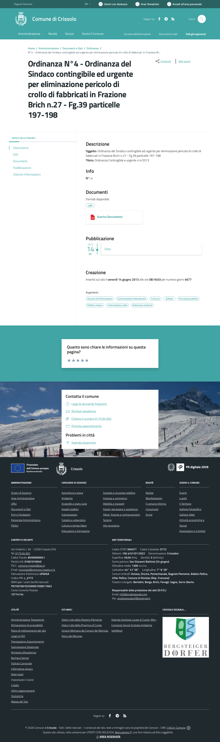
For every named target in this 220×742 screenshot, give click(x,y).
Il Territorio (185, 504)
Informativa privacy (22, 669)
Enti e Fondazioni (21, 515)
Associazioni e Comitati (192, 531)
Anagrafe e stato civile (74, 504)
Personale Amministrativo (25, 520)
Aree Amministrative (22, 498)
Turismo (107, 520)
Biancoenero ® (123, 732)
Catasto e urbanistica (73, 520)
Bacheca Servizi (20, 658)
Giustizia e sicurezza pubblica (119, 493)
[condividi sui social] (163, 61)
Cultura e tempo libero (74, 525)
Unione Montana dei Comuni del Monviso (85, 631)
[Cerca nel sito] (202, 19)
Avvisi (149, 515)
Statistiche (17, 696)
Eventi (183, 493)
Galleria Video (187, 515)
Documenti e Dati (73, 48)
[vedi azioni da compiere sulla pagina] (181, 61)
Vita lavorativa (111, 525)
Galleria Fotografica (190, 509)
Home (31, 48)
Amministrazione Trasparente (27, 620)
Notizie (149, 493)
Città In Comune (176, 728)
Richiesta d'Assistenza (23, 652)
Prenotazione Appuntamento (27, 641)
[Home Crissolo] (45, 19)
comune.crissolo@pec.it (31, 566)
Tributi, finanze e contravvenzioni (121, 515)
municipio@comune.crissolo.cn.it (37, 570)
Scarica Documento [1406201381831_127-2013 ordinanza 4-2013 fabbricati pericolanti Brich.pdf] (110, 216)
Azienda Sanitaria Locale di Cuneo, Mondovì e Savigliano (143, 620)
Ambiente (67, 498)
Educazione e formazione (76, 531)
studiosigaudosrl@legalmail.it (133, 598)
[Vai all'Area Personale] (184, 4)
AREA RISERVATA (108, 736)
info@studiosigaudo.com (133, 594)
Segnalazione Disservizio (25, 647)
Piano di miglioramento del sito (28, 631)
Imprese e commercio (115, 498)
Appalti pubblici (70, 509)
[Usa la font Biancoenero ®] (112, 4)
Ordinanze (93, 48)
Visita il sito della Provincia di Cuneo (82, 625)
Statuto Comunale (21, 663)
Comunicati (152, 509)
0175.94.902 (22, 553)
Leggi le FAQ (18, 636)
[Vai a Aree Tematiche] (147, 4)
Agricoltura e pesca (72, 493)
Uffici (14, 504)
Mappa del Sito (19, 702)
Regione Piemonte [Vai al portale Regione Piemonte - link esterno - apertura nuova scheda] (23, 4)
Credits (15, 685)
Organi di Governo (21, 493)
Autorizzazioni (69, 515)
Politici (14, 525)
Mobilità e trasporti (113, 504)
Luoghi (183, 498)
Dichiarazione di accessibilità (27, 625)
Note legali (17, 674)
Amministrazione (49, 48)
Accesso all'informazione (137, 34)
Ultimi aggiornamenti (23, 691)
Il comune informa (156, 504)
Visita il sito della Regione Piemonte (82, 620)
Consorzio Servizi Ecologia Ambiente (131, 625)
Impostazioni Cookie (22, 680)
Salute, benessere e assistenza (120, 509)
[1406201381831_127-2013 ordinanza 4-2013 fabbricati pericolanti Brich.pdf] (92, 217)
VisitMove (116, 631)
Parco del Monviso (72, 636)
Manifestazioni (154, 498)
